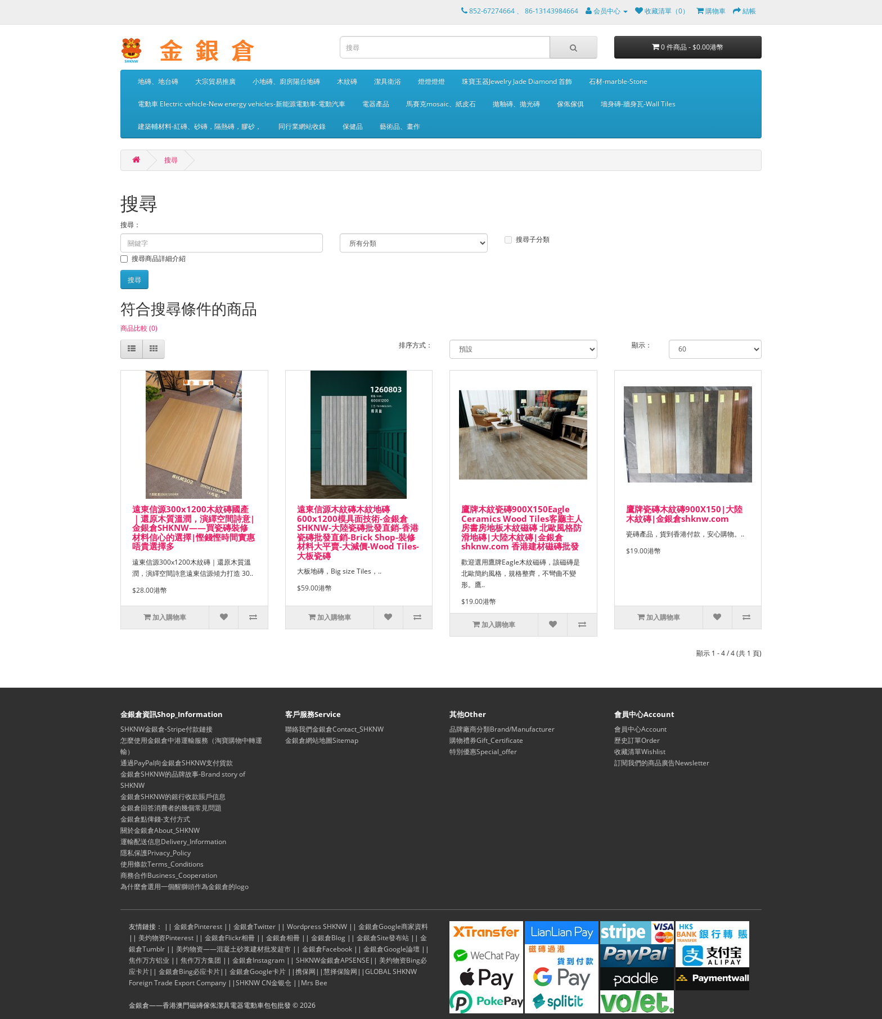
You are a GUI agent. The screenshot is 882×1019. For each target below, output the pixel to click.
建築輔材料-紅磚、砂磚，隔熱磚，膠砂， (200, 126)
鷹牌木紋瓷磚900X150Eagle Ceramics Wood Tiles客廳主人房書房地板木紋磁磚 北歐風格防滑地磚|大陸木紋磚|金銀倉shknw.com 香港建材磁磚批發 (522, 527)
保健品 (353, 126)
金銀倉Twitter (254, 926)
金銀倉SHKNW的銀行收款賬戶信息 (173, 796)
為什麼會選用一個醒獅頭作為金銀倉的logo (184, 886)
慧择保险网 (340, 971)
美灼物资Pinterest (166, 938)
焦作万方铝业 (149, 960)
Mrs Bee (314, 983)
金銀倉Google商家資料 (393, 926)
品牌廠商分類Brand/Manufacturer (502, 729)
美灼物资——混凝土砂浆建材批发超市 (233, 949)
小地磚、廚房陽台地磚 (286, 81)
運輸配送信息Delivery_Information (173, 841)
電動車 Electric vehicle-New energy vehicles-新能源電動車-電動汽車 (241, 104)
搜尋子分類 (527, 239)
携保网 (305, 971)
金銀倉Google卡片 (258, 971)
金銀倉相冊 (283, 938)
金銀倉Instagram (258, 960)
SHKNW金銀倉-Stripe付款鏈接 (166, 729)
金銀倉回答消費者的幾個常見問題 (171, 808)
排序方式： (416, 345)
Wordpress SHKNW (317, 926)
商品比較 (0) (139, 328)
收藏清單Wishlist (639, 751)
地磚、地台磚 (158, 81)
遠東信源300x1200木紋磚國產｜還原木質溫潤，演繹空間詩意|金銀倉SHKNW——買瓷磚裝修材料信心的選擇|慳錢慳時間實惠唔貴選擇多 (193, 527)
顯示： (642, 345)
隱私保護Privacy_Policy (155, 853)
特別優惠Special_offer (483, 751)
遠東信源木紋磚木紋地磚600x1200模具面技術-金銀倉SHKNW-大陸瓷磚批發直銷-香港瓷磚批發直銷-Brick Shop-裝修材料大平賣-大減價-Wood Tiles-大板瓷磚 (358, 532)
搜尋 (171, 160)
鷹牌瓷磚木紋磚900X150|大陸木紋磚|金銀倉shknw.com (684, 513)
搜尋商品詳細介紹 (153, 258)
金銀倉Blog (328, 938)
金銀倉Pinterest (198, 926)
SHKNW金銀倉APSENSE (333, 960)
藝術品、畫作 (400, 126)
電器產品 (375, 104)
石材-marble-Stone (618, 81)
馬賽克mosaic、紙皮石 (441, 104)
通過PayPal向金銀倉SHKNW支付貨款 (176, 763)
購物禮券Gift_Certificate (486, 740)
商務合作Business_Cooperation (168, 875)
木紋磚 (347, 81)
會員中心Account (640, 729)
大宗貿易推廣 (215, 81)
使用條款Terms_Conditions (162, 864)
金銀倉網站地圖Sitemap (321, 740)
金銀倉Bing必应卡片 (189, 971)
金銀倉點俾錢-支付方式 (155, 819)
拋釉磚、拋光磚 (516, 104)
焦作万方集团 (201, 960)
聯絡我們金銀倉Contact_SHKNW (334, 729)
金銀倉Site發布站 (383, 938)
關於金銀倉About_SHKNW (160, 830)
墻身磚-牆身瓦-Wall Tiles (638, 104)
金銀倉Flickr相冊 (230, 938)
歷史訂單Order (637, 740)
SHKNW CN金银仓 (263, 983)
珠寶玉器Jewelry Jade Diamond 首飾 (517, 81)
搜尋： (130, 224)
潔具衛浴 (387, 81)
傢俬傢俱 (570, 104)
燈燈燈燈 (431, 81)
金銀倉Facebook (327, 949)
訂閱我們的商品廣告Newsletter (661, 763)
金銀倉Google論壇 (391, 949)
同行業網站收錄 (302, 126)
